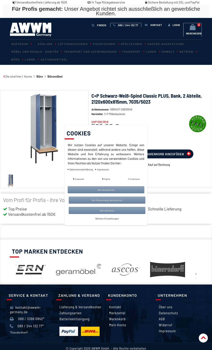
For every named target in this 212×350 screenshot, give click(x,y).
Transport (91, 51)
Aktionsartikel (183, 51)
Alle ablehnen (107, 210)
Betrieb (138, 51)
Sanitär (18, 51)
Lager (108, 51)
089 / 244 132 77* (27, 317)
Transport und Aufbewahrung (53, 51)
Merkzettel (117, 305)
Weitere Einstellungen (107, 218)
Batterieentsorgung (74, 310)
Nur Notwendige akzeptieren (107, 200)
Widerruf (165, 316)
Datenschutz (168, 305)
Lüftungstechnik (67, 43)
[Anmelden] (174, 25)
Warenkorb (117, 310)
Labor (163, 51)
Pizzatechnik (95, 43)
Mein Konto (117, 316)
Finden (100, 25)
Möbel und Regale (184, 43)
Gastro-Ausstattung (150, 43)
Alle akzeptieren (105, 189)
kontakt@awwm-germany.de (25, 301)
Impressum (167, 322)
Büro (151, 51)
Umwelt (123, 51)
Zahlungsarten (70, 305)
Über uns (165, 299)
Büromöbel (54, 68)
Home (28, 68)
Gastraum (19, 43)
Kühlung (42, 43)
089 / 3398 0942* (27, 310)
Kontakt (115, 299)
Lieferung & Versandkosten (80, 299)
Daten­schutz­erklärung (81, 169)
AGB (162, 310)
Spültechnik (120, 43)
